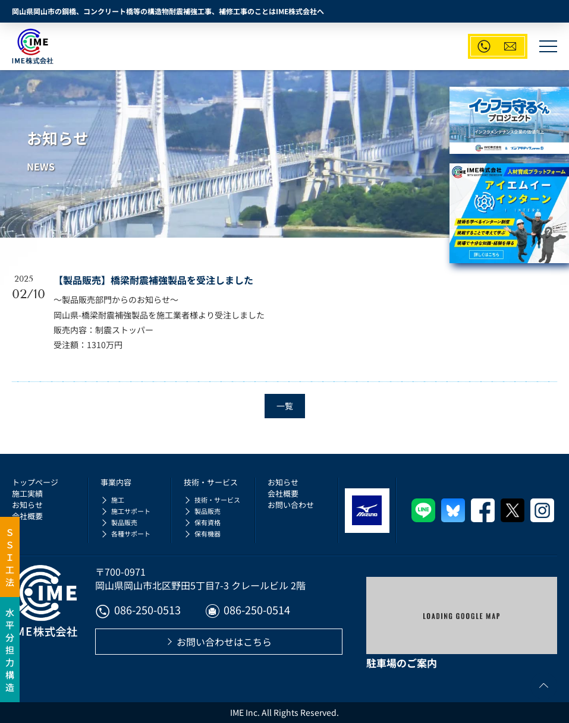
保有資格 (207, 522)
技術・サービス (211, 482)
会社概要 (27, 516)
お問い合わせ (291, 504)
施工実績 (27, 493)
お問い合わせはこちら (224, 641)
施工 (117, 499)
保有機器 (207, 533)
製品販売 (124, 522)
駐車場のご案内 (401, 662)
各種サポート (130, 533)
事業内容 (115, 482)
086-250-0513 (138, 611)
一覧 (284, 406)
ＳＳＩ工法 (10, 557)
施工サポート (130, 511)
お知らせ (27, 504)
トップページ (35, 482)
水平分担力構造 (10, 649)
